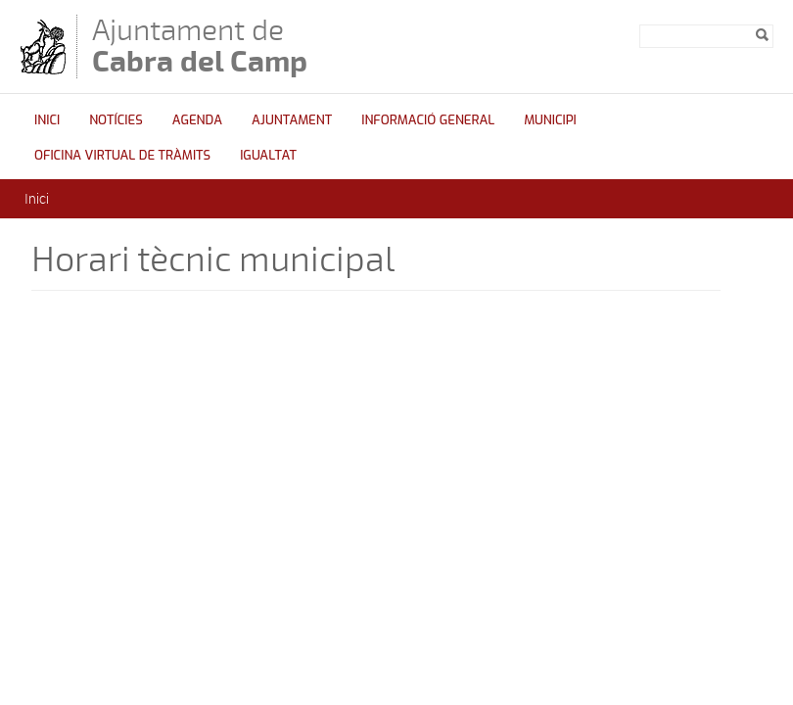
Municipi (550, 120)
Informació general (427, 120)
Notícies (116, 120)
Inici (47, 120)
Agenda (197, 120)
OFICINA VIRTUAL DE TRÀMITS (122, 155)
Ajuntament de (199, 45)
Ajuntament (292, 120)
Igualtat (268, 155)
